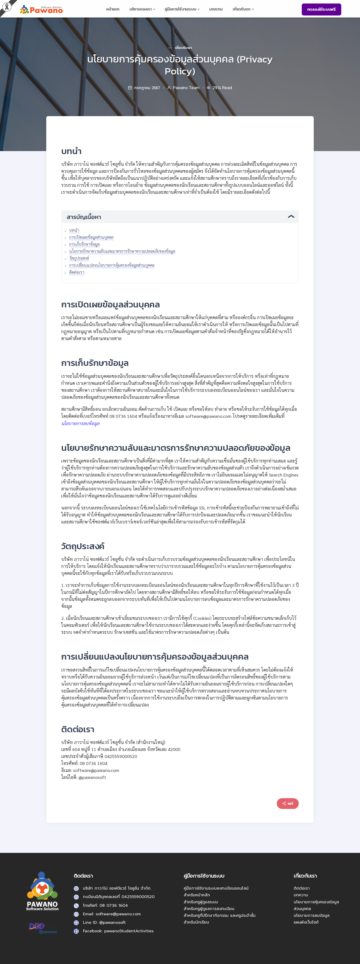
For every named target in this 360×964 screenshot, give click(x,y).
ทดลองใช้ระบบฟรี (321, 9)
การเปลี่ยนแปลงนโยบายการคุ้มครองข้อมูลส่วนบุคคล (111, 265)
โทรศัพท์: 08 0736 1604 (105, 906)
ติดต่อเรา (76, 272)
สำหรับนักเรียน (196, 922)
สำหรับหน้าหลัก (197, 895)
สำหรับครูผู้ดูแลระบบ (201, 902)
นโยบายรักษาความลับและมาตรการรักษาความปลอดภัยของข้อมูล (122, 251)
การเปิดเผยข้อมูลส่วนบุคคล (91, 237)
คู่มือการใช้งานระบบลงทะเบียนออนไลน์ (216, 888)
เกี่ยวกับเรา (183, 47)
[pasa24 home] (41, 9)
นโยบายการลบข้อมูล (312, 916)
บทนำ (74, 230)
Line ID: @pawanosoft (104, 923)
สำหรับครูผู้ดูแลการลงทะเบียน (209, 909)
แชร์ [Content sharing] (287, 803)
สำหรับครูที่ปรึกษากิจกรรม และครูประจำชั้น (220, 916)
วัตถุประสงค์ (79, 258)
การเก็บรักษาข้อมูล (84, 244)
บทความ (301, 895)
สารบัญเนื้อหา (84, 217)
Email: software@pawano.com (112, 914)
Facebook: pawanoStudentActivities (118, 931)
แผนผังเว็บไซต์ (306, 922)
